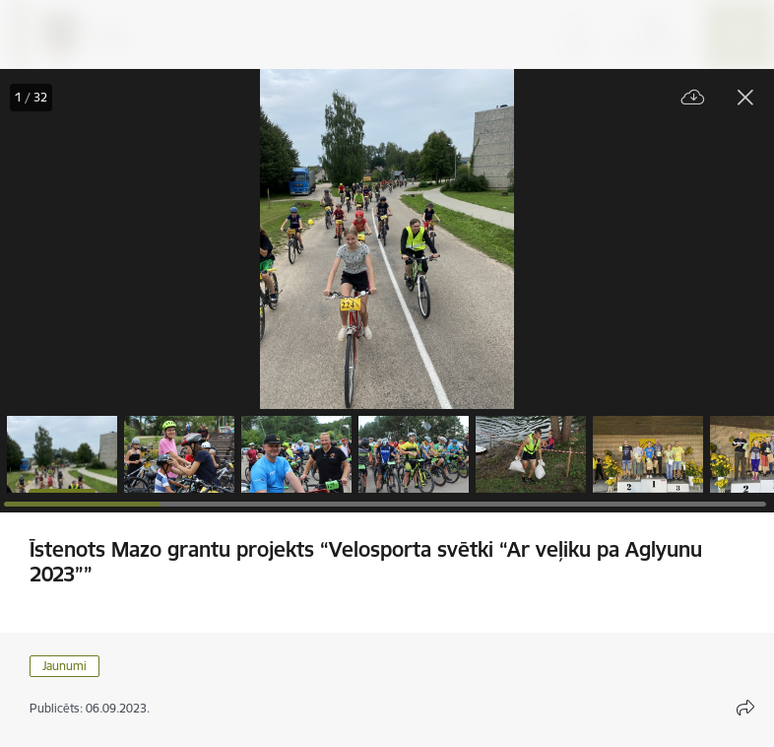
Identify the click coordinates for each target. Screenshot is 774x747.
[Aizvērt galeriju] (745, 97)
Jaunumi (64, 665)
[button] (62, 454)
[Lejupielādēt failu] (693, 98)
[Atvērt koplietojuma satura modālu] (745, 707)
